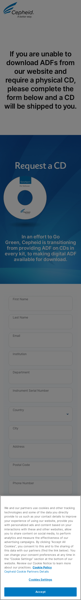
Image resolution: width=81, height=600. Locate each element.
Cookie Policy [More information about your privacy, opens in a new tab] (42, 567)
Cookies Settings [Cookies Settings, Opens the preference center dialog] (40, 579)
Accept (40, 591)
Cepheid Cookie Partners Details (26, 571)
